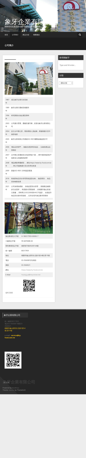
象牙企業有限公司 (31, 21)
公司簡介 (15, 35)
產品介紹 (26, 35)
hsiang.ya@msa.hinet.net (30, 275)
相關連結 (36, 35)
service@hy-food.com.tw (13, 336)
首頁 (6, 35)
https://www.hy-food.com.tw (32, 270)
